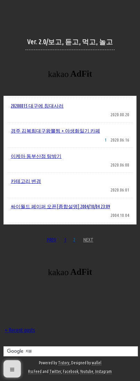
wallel (96, 363)
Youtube (86, 371)
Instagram (103, 371)
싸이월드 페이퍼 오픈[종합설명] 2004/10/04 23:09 (60, 206)
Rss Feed (35, 371)
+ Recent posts (20, 330)
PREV (51, 240)
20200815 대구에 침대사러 (37, 106)
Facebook (71, 371)
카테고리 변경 (26, 181)
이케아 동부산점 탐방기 (36, 156)
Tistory (63, 363)
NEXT (88, 240)
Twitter (55, 371)
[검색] (70, 351)
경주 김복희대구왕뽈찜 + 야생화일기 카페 (55, 131)
